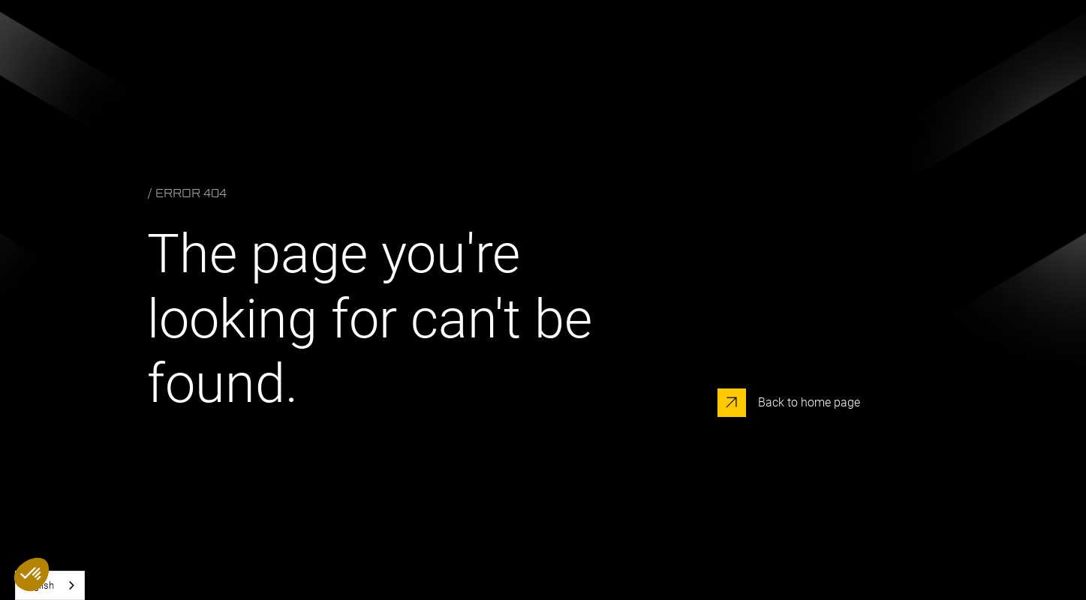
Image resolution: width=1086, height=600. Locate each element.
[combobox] (50, 585)
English (38, 585)
